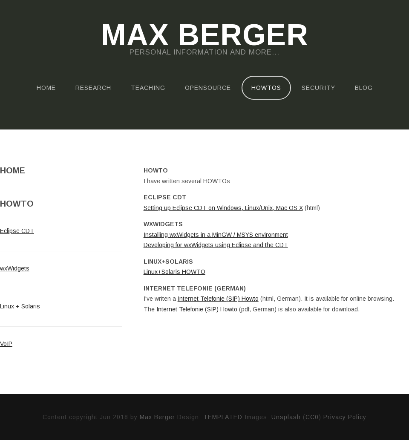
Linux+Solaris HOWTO (174, 271)
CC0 (312, 417)
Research (93, 87)
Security (318, 87)
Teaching (148, 87)
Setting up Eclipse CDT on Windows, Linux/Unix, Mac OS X (223, 207)
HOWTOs (266, 87)
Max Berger (204, 35)
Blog (364, 87)
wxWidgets (14, 268)
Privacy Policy (344, 417)
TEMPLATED (222, 417)
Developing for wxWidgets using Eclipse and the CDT (216, 245)
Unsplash (286, 417)
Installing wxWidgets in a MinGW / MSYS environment (216, 234)
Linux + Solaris (20, 306)
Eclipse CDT (17, 230)
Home (46, 87)
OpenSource (208, 87)
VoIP (6, 343)
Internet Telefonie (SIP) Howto (218, 298)
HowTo (17, 203)
